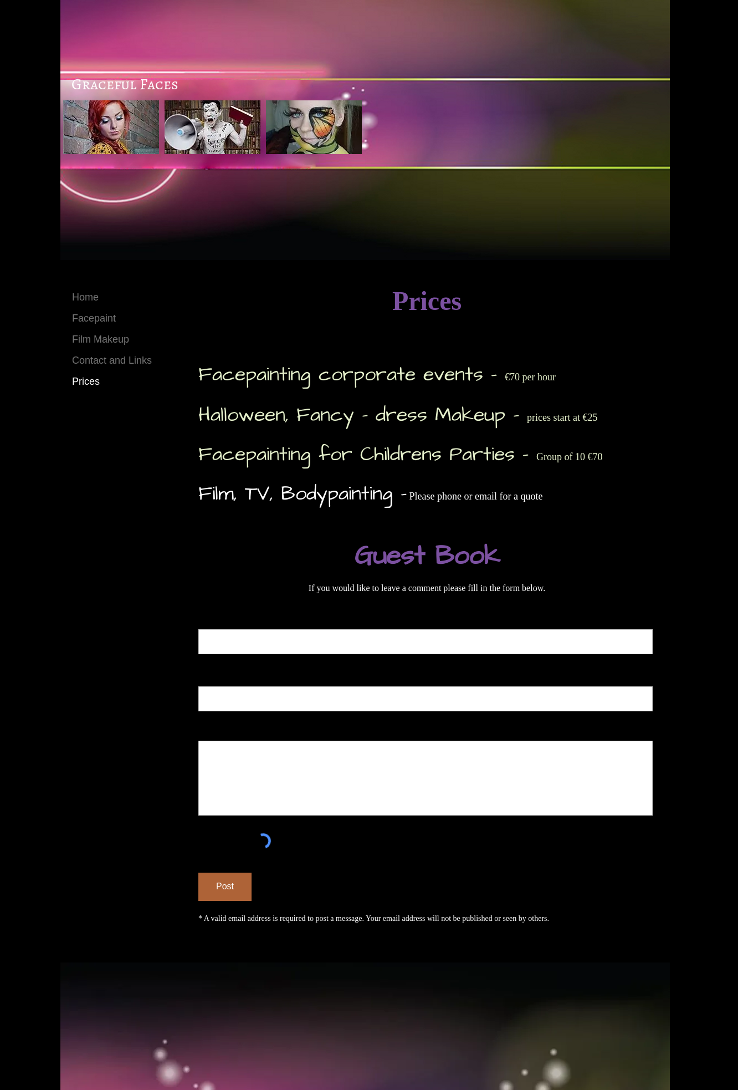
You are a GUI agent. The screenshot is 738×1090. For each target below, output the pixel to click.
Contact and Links (112, 360)
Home (85, 297)
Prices (86, 381)
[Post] (225, 887)
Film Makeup (100, 339)
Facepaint (94, 318)
